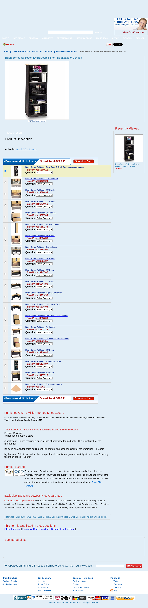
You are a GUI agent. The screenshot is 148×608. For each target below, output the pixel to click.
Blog (115, 590)
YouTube (117, 587)
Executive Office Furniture (41, 51)
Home (6, 51)
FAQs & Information (81, 587)
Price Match (43, 587)
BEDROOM (33, 38)
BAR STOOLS (19, 38)
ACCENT (5, 38)
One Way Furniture (21, 26)
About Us (41, 581)
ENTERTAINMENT (64, 38)
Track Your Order (80, 581)
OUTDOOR (127, 38)
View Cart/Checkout (133, 32)
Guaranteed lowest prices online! (19, 500)
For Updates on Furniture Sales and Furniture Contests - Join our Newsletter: (48, 565)
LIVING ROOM (102, 38)
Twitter (116, 581)
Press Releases (44, 590)
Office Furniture (19, 51)
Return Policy (43, 584)
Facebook (117, 584)
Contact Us (77, 584)
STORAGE (140, 38)
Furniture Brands (9, 581)
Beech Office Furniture (66, 51)
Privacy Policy (79, 590)
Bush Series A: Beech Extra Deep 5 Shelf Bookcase (127, 165)
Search (98, 32)
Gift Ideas (10, 44)
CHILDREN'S (47, 38)
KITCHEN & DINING (84, 38)
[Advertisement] (53, 6)
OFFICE (115, 38)
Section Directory (9, 584)
